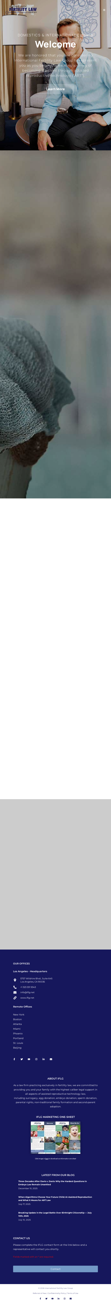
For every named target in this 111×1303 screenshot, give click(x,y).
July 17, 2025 (24, 1204)
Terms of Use (72, 1293)
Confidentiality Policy (57, 1293)
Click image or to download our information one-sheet (55, 1159)
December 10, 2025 (28, 1188)
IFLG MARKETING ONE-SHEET (55, 1116)
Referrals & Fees (39, 1293)
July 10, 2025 (24, 1220)
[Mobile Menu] (104, 10)
